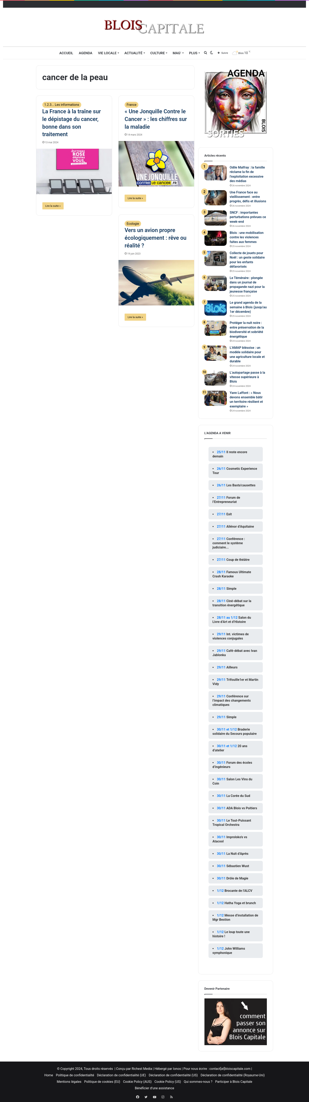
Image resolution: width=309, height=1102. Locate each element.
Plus (193, 53)
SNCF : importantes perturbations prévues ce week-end (248, 217)
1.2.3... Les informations (61, 105)
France (131, 105)
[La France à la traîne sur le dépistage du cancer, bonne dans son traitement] (74, 171)
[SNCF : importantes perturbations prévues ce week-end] (215, 218)
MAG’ (177, 53)
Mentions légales (69, 1082)
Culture (157, 53)
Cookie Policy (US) (167, 1082)
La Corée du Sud (238, 796)
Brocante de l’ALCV (238, 891)
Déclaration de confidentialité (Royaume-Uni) (233, 1075)
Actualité (133, 53)
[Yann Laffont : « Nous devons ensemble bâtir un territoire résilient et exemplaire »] (215, 398)
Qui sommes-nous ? (198, 1082)
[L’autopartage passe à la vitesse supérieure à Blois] (215, 378)
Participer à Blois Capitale (233, 1082)
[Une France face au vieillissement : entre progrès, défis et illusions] (215, 197)
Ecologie (133, 224)
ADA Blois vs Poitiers (241, 808)
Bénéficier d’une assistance (154, 1088)
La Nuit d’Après (237, 854)
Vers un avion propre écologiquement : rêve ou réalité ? (155, 238)
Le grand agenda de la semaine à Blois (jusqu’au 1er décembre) (248, 307)
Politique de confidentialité (75, 1075)
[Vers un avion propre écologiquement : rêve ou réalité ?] (156, 282)
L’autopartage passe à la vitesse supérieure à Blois (247, 377)
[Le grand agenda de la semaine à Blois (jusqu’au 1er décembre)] (215, 308)
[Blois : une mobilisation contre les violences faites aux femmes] (215, 238)
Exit (229, 514)
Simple (231, 589)
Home (48, 1075)
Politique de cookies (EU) (102, 1082)
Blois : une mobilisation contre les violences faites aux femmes (247, 237)
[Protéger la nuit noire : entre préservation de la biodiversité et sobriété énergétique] (215, 328)
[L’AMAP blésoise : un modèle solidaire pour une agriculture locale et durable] (215, 353)
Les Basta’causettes (241, 485)
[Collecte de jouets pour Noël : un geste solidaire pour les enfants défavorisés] (215, 258)
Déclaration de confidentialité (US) (173, 1075)
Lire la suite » (53, 205)
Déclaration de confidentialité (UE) (121, 1075)
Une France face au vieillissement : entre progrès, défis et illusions (248, 196)
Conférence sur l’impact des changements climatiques (232, 700)
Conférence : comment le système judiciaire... (229, 543)
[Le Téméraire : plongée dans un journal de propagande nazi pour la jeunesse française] (215, 283)
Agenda (85, 53)
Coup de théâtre (237, 560)
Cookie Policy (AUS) (137, 1082)
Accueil (66, 53)
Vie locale (107, 53)
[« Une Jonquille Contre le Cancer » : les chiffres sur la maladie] (156, 164)
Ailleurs (231, 667)
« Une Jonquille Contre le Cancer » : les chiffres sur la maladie (156, 119)
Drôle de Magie (237, 878)
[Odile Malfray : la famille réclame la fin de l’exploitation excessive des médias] (215, 172)
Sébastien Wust (237, 866)
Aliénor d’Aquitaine (240, 526)
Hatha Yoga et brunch (240, 903)
